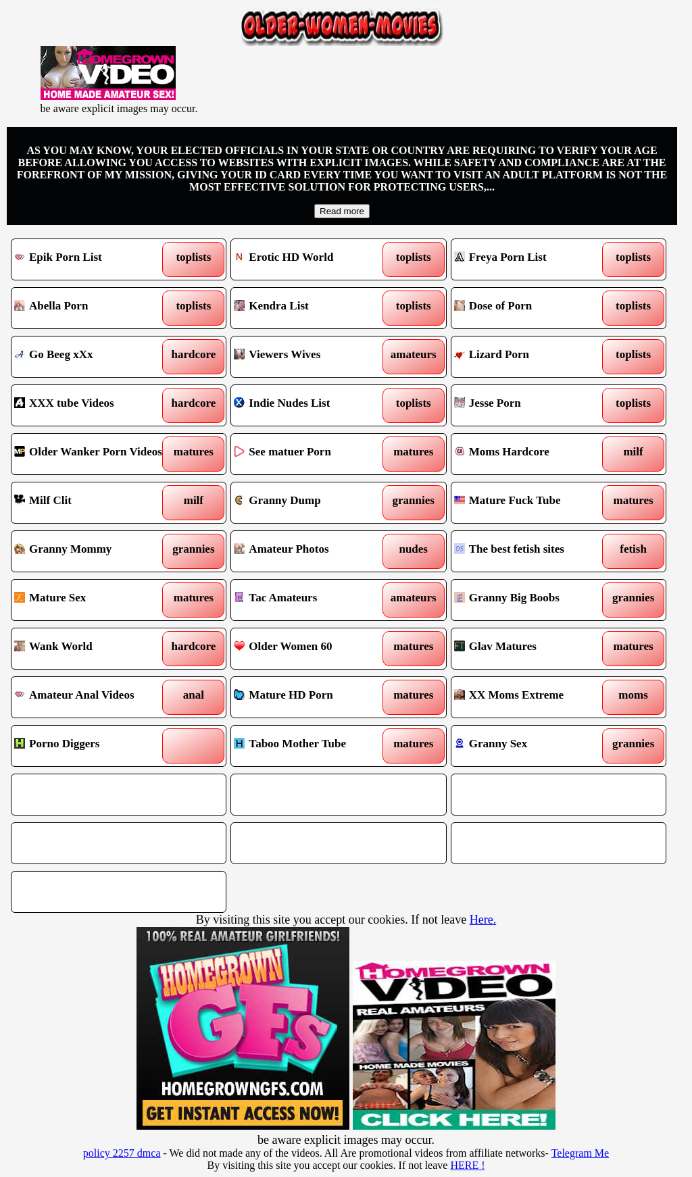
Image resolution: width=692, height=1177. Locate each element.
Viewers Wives (311, 356)
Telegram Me (580, 1153)
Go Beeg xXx (91, 356)
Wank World (91, 648)
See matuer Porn (311, 454)
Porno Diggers (91, 745)
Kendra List (311, 308)
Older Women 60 (311, 648)
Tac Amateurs (311, 600)
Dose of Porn (531, 308)
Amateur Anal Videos (91, 697)
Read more (342, 211)
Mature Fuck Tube (531, 502)
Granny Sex (531, 745)
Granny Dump (311, 502)
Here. (483, 919)
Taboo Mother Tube (311, 745)
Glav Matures (531, 648)
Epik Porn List (91, 259)
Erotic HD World (311, 259)
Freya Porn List (531, 259)
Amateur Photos (311, 551)
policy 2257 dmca (122, 1153)
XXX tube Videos (91, 405)
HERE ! (467, 1165)
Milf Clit (91, 502)
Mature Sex (91, 600)
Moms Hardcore (531, 454)
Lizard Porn (531, 356)
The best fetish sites (531, 551)
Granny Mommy (91, 551)
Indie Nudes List (311, 405)
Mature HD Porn (311, 697)
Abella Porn (91, 308)
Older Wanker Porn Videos (91, 454)
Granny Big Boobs (531, 600)
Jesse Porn (531, 405)
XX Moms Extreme (531, 697)
